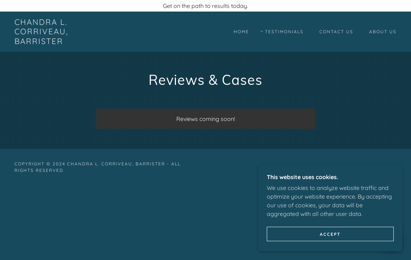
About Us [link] (383, 31)
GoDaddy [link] (333, 167)
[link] (66, 42)
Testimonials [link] (284, 31)
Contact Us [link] (336, 31)
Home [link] (241, 31)
